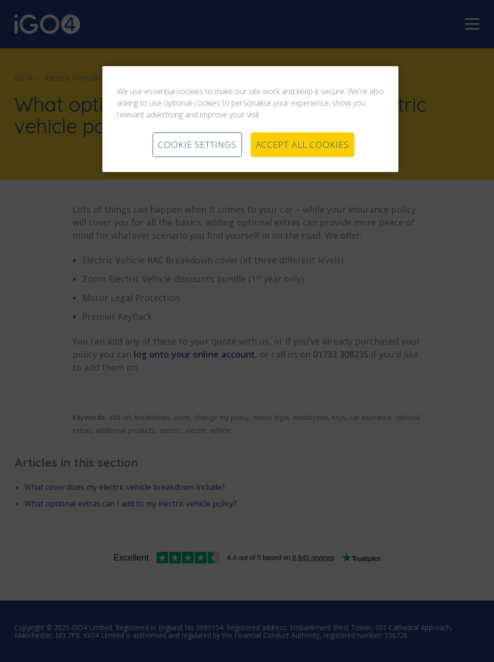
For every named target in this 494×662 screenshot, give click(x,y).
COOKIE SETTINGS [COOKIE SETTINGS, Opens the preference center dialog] (197, 144)
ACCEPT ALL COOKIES (302, 144)
